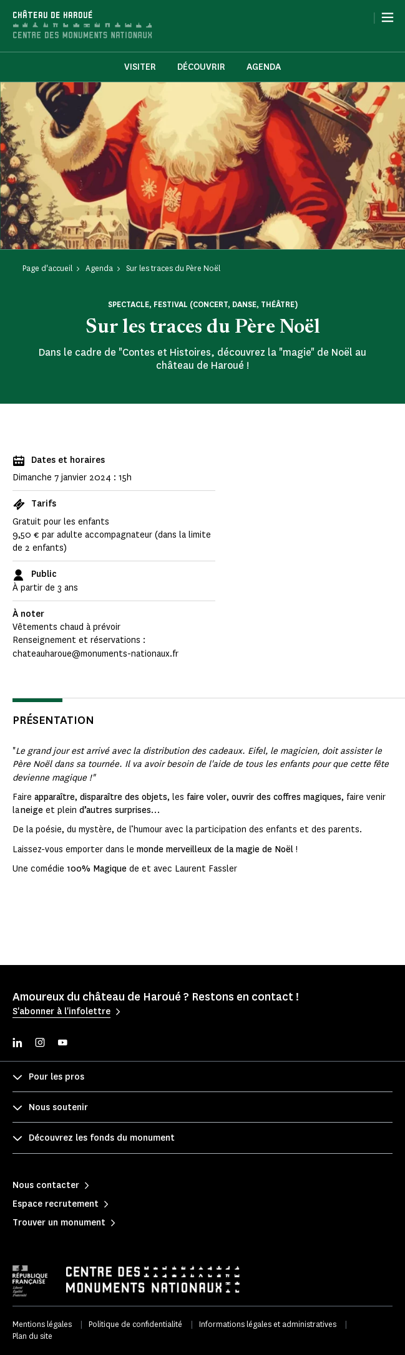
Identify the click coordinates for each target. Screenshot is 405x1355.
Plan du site (32, 1336)
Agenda (263, 67)
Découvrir (201, 67)
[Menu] (387, 17)
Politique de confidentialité (135, 1324)
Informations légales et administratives (267, 1324)
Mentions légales (42, 1324)
